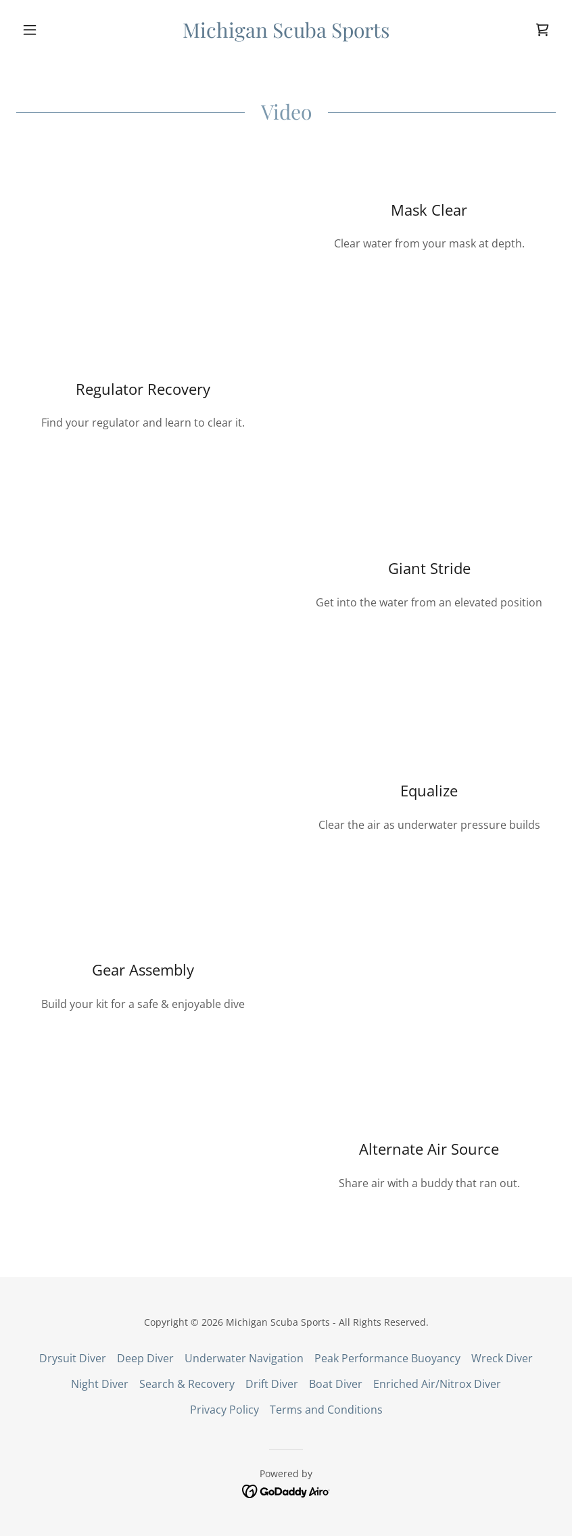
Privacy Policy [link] (224, 1409)
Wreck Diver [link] (502, 1358)
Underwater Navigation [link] (244, 1358)
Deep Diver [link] (145, 1358)
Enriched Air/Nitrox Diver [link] (437, 1383)
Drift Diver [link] (271, 1383)
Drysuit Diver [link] (72, 1358)
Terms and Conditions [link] (326, 1409)
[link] (286, 33)
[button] (56, 29)
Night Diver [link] (99, 1383)
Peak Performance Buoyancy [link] (387, 1358)
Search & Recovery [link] (187, 1383)
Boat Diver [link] (335, 1383)
